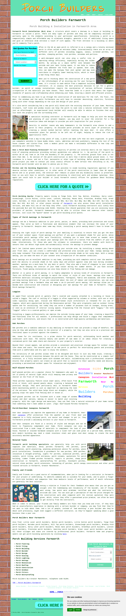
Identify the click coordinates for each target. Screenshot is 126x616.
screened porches (100, 52)
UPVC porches (79, 451)
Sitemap (14, 599)
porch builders (96, 529)
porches (70, 34)
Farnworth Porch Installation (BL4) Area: (32, 31)
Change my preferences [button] (89, 609)
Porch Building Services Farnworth (36, 539)
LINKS (88, 15)
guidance (94, 177)
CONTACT (100, 15)
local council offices (60, 162)
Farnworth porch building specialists (31, 444)
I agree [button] (70, 609)
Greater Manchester (50, 466)
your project (95, 121)
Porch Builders (22, 599)
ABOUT (94, 15)
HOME (82, 15)
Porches (41, 599)
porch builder (28, 164)
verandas (81, 54)
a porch (86, 91)
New (30, 599)
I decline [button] (78, 609)
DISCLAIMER (109, 15)
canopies (21, 415)
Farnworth (68, 203)
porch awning (82, 226)
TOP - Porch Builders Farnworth (27, 583)
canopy (91, 433)
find (19, 522)
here (64, 534)
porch (76, 102)
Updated (34, 599)
